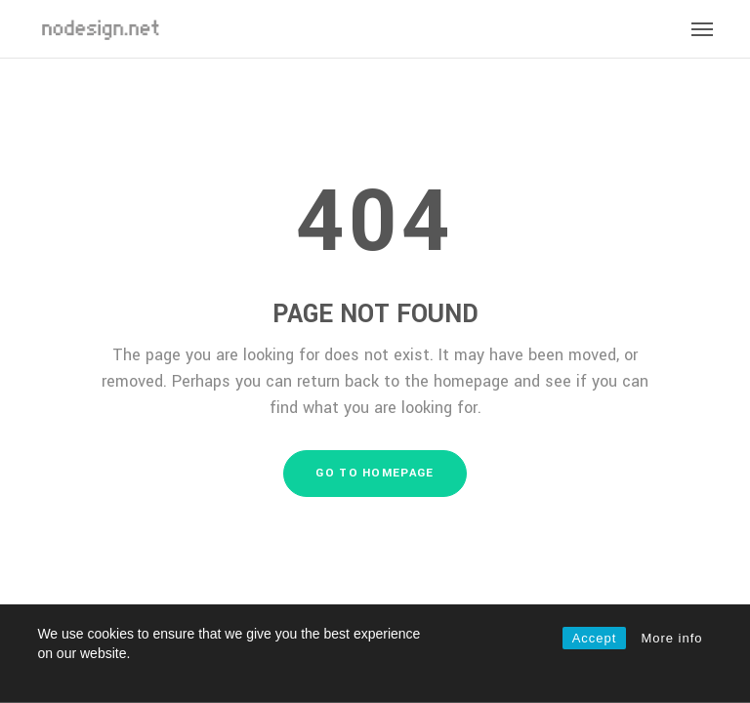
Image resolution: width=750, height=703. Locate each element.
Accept (594, 638)
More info (671, 638)
